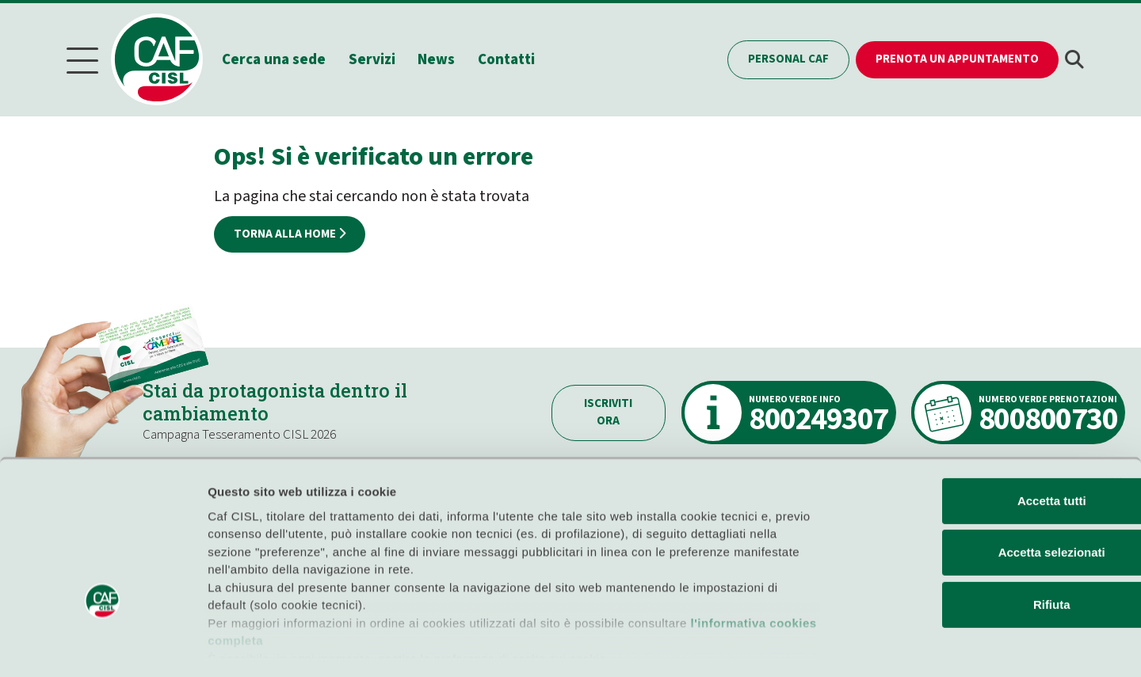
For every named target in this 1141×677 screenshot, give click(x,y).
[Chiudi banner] (1116, 418)
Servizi (376, 58)
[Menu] (82, 59)
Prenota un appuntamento (957, 58)
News (441, 58)
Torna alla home (289, 231)
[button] (1074, 59)
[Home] (167, 58)
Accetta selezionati (967, 486)
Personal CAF (788, 58)
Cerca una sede (278, 58)
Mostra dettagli (833, 645)
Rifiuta (968, 539)
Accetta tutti (968, 435)
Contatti (511, 58)
